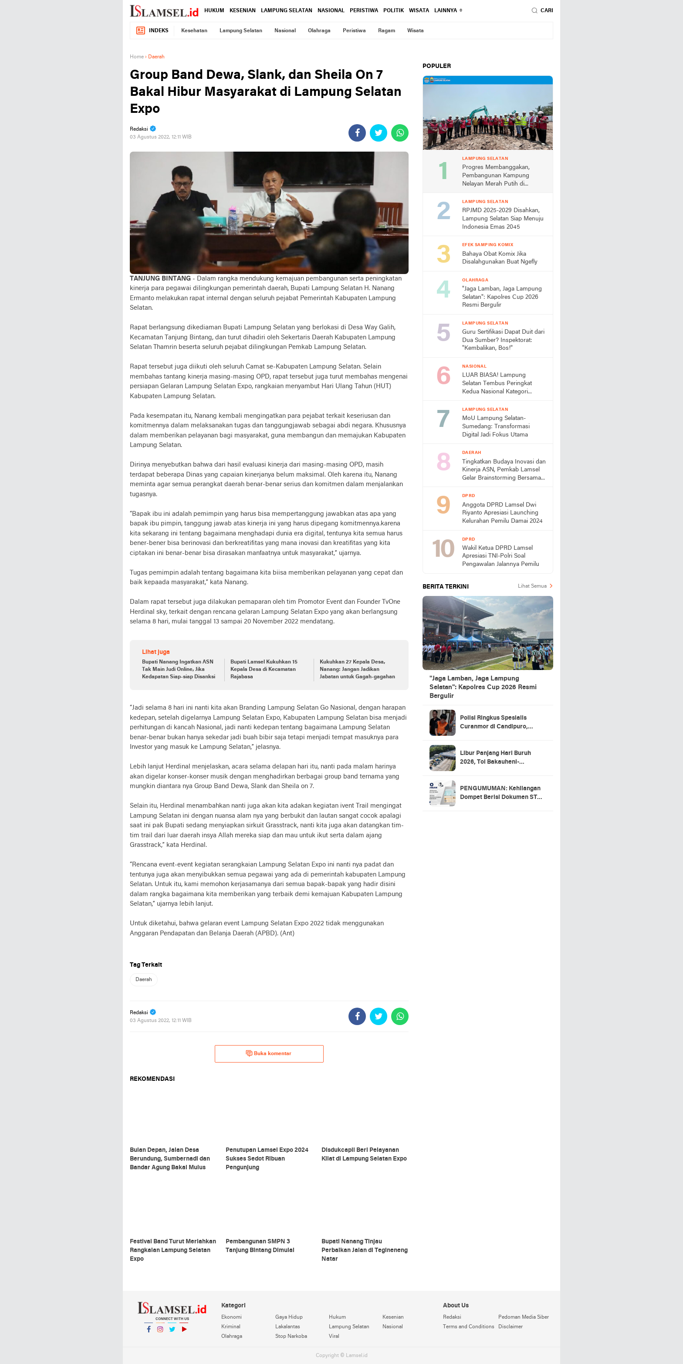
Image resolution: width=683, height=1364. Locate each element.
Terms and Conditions (468, 1327)
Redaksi (452, 1317)
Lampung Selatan (286, 11)
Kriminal (230, 1327)
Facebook (148, 1333)
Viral (334, 1336)
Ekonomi (231, 1317)
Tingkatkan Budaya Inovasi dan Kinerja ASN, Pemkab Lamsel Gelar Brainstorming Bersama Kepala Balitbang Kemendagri (504, 471)
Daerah (143, 979)
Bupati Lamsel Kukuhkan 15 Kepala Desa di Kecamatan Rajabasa (264, 670)
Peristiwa (364, 11)
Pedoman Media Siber (523, 1317)
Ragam (386, 31)
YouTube (183, 1333)
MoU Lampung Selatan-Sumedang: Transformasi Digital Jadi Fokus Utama (496, 426)
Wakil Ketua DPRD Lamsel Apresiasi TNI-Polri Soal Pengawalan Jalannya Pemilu (500, 556)
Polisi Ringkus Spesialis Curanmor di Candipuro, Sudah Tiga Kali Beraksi (494, 723)
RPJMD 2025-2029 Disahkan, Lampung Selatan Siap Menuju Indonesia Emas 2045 (503, 218)
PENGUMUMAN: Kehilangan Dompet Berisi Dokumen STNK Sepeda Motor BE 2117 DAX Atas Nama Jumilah (503, 793)
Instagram (160, 1333)
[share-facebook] (357, 133)
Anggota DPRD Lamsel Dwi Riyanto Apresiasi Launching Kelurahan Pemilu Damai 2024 (502, 513)
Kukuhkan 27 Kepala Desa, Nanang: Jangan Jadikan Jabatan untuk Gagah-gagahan (357, 670)
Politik (393, 11)
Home (137, 57)
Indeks (152, 31)
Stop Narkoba (291, 1336)
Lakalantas (287, 1327)
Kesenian (243, 11)
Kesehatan (194, 31)
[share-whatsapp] (400, 133)
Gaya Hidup (289, 1317)
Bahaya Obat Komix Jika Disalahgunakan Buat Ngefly (500, 258)
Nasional (331, 11)
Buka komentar (268, 1053)
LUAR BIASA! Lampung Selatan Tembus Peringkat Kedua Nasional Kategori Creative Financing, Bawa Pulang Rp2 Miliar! (497, 384)
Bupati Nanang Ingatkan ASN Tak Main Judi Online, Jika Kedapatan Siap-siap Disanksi (178, 670)
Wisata (419, 11)
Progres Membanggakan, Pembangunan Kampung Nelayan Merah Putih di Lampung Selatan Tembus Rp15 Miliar (497, 176)
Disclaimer (510, 1327)
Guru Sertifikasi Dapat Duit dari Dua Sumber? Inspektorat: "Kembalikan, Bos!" (503, 340)
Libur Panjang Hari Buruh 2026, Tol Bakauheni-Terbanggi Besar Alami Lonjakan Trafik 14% (495, 758)
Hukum (214, 11)
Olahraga (319, 31)
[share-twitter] (378, 133)
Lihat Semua (532, 586)
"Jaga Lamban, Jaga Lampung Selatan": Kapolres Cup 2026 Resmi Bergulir (502, 297)
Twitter (172, 1333)
